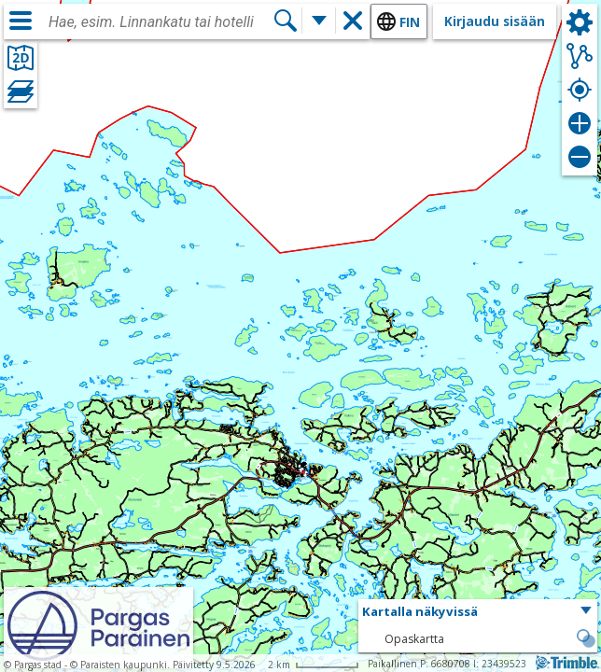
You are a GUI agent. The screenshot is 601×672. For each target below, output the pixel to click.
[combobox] (161, 22)
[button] (477, 612)
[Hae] (285, 20)
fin (409, 22)
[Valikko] (20, 20)
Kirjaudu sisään (494, 21)
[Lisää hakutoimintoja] (319, 20)
